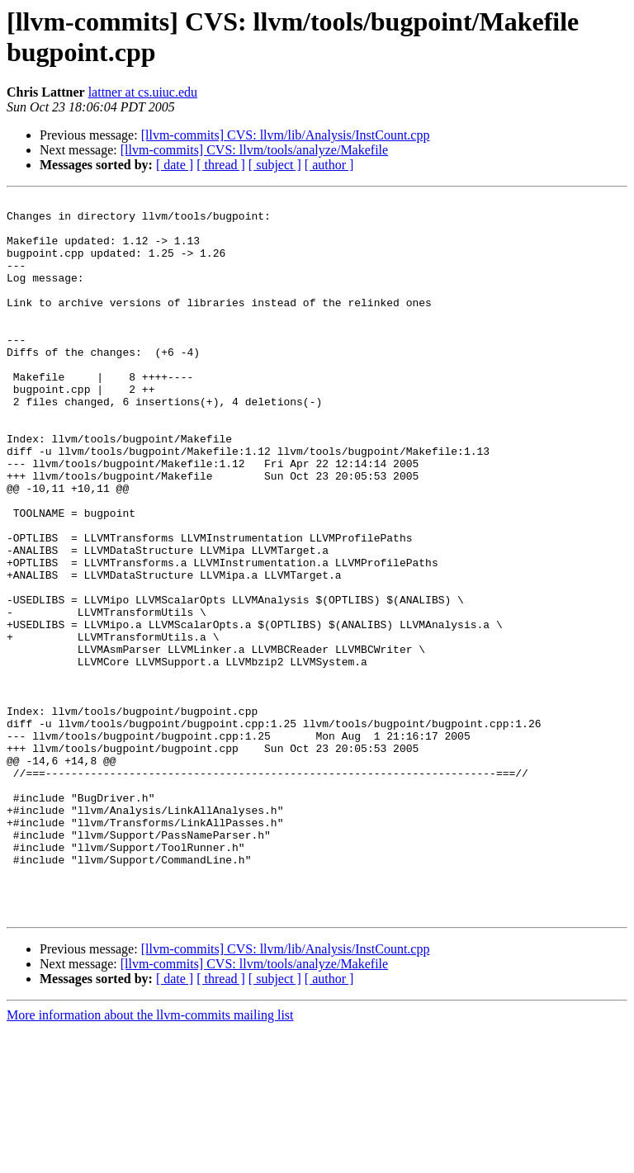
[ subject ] (274, 165)
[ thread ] (220, 165)
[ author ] (329, 165)
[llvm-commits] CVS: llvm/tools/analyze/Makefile (254, 150)
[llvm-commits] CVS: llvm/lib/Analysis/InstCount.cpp (285, 135)
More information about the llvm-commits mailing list (150, 1159)
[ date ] (174, 165)
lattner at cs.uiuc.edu (142, 92)
